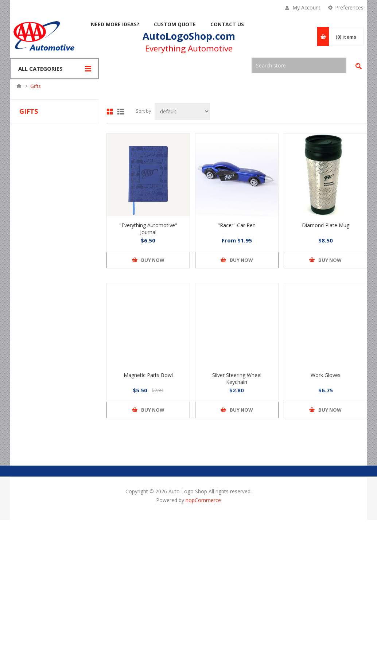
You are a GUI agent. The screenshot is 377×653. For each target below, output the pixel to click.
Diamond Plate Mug (325, 225)
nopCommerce (203, 500)
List (120, 111)
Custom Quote (175, 24)
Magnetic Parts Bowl (148, 375)
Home (19, 86)
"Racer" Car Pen (237, 225)
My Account (306, 7)
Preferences (349, 7)
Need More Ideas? (115, 24)
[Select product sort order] (182, 111)
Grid (109, 111)
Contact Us (227, 24)
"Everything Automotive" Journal (148, 229)
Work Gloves (326, 375)
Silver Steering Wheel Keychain (236, 378)
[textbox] (299, 65)
